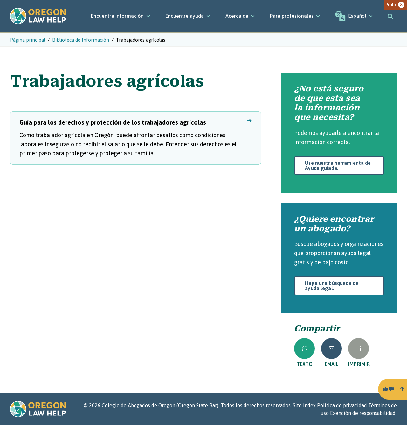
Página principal (27, 40)
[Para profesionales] (295, 16)
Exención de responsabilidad (363, 413)
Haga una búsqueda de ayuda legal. (331, 285)
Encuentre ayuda (187, 16)
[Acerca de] (240, 16)
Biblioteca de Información (80, 40)
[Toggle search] (390, 16)
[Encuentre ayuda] (188, 16)
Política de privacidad (342, 405)
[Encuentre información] (120, 16)
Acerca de (240, 16)
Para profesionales (295, 16)
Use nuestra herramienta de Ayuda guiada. (338, 165)
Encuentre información (120, 16)
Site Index (304, 405)
